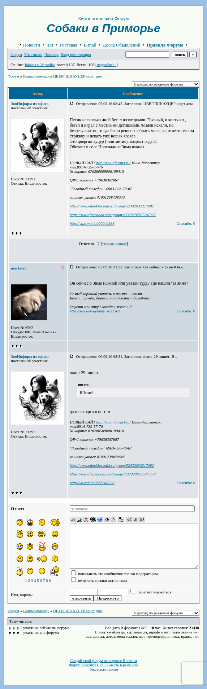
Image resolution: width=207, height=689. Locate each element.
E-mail (89, 45)
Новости (31, 45)
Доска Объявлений (121, 45)
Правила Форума (165, 45)
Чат (50, 45)
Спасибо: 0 (186, 223)
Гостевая (68, 45)
